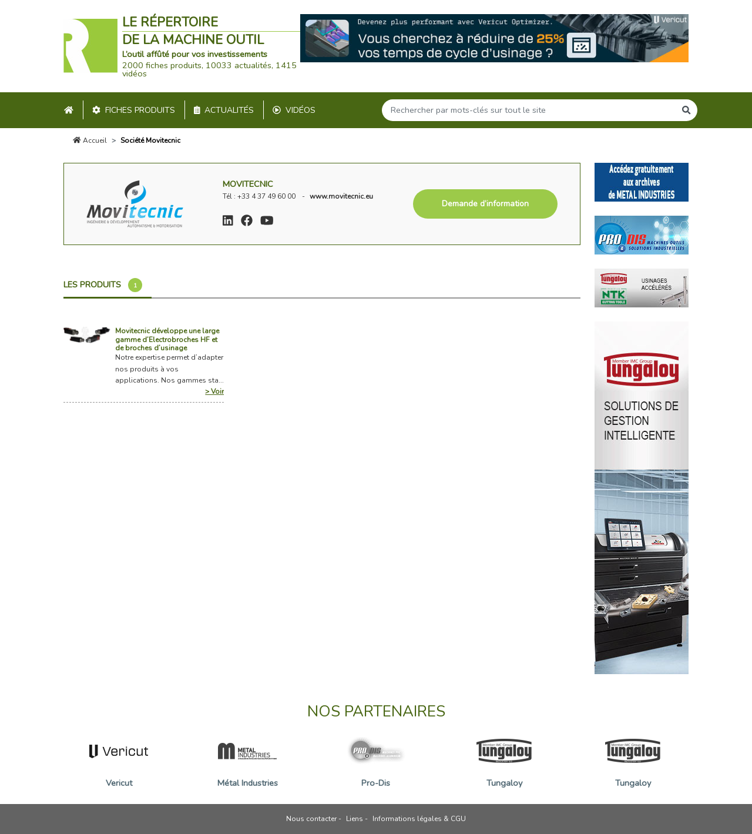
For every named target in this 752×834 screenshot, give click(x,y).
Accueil (90, 140)
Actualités (224, 110)
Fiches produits (133, 110)
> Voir (214, 391)
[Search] (529, 110)
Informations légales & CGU (419, 818)
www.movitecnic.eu (341, 196)
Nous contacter (311, 818)
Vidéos (294, 110)
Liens (354, 818)
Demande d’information (485, 203)
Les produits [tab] (102, 285)
